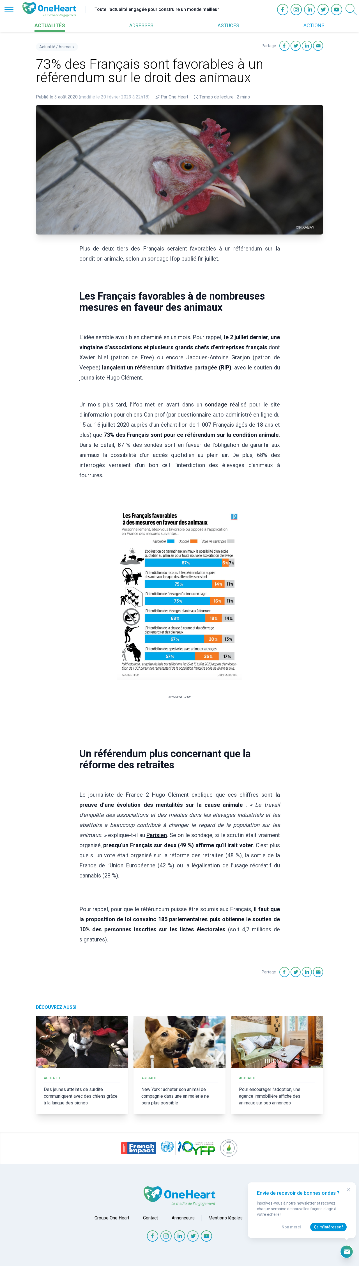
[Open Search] (351, 9)
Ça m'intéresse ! (328, 1227)
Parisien (156, 835)
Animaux (67, 47)
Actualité (47, 47)
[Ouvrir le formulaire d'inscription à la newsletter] (346, 1251)
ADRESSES (141, 25)
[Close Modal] (348, 1190)
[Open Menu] (9, 9)
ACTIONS (314, 25)
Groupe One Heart (112, 1218)
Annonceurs (183, 1218)
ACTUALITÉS (49, 25)
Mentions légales (225, 1218)
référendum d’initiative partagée (176, 367)
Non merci (291, 1227)
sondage (216, 404)
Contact (150, 1218)
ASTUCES (228, 25)
